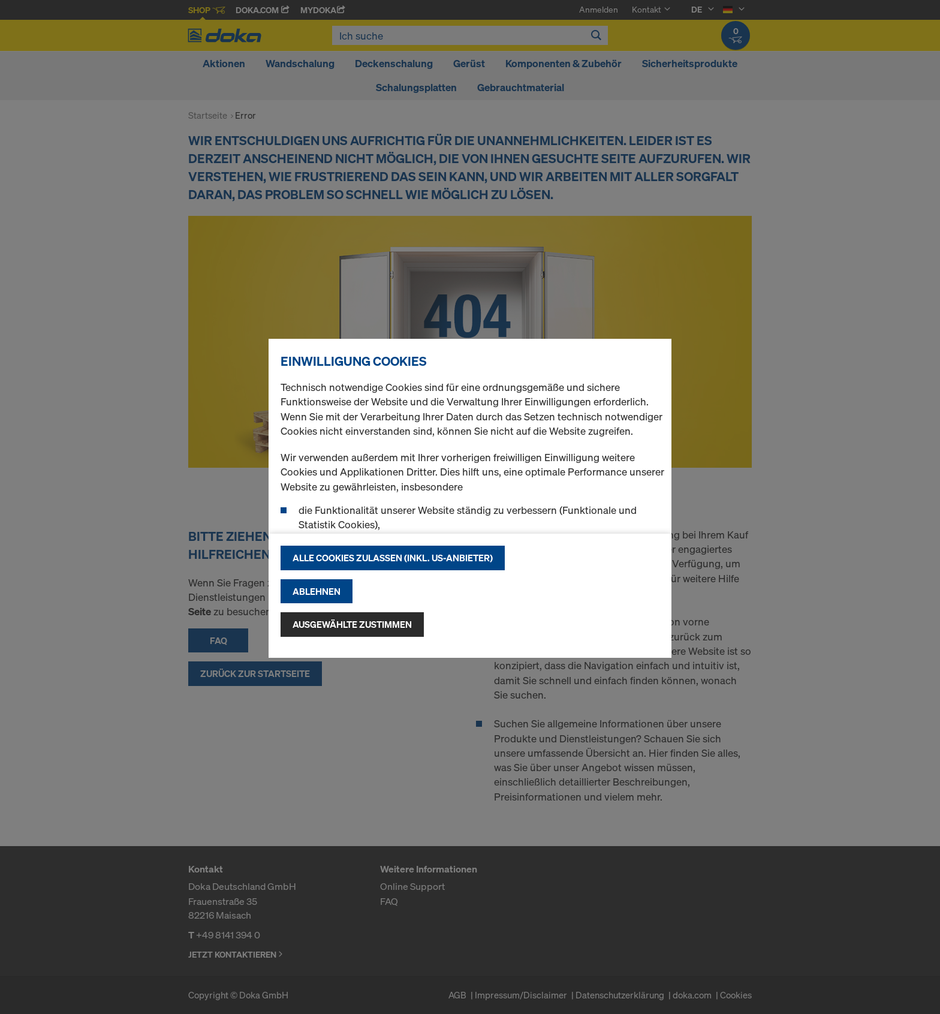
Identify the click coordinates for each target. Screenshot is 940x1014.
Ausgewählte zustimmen (352, 624)
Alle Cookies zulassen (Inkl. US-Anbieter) (393, 558)
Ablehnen (317, 591)
